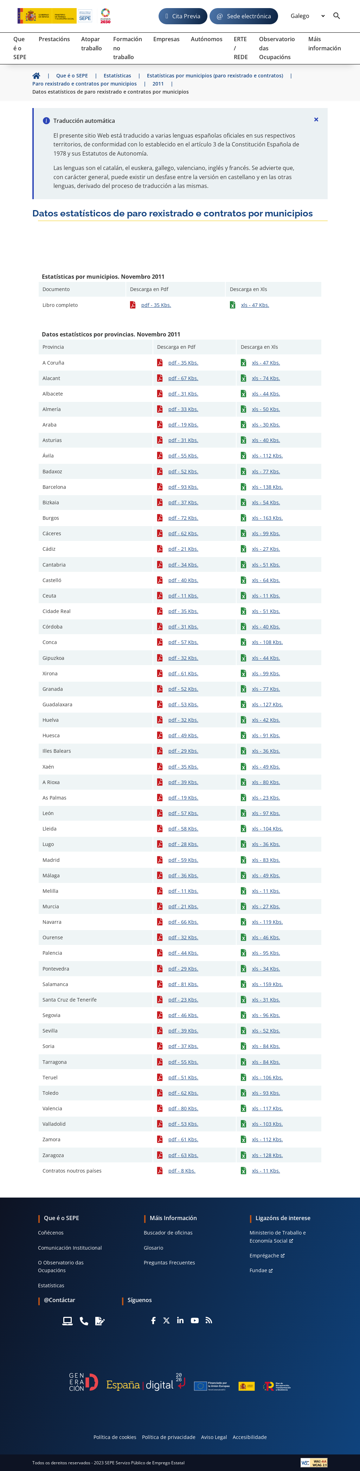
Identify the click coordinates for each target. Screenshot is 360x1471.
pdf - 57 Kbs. (183, 642)
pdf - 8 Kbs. (181, 1170)
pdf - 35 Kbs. (156, 305)
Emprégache (264, 1255)
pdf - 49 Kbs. (183, 735)
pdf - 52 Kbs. (183, 471)
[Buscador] (336, 16)
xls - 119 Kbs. (267, 921)
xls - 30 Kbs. (266, 424)
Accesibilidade (250, 1437)
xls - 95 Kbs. (266, 952)
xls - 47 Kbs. (255, 305)
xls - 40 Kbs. (266, 440)
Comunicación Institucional (70, 1247)
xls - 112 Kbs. (267, 455)
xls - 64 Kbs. (266, 580)
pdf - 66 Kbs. (183, 921)
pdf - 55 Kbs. (183, 455)
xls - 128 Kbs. (267, 1155)
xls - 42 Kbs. (266, 719)
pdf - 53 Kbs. (183, 704)
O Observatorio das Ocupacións (61, 1266)
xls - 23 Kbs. (266, 797)
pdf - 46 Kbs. (183, 1015)
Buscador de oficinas (168, 1232)
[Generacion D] (180, 1382)
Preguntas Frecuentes (169, 1262)
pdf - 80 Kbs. (183, 1108)
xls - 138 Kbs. (267, 487)
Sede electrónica (249, 16)
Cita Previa (186, 16)
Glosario (153, 1247)
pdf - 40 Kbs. (183, 580)
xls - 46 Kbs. (266, 937)
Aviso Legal (214, 1437)
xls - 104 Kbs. (267, 828)
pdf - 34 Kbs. (183, 564)
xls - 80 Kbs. (266, 782)
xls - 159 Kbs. (267, 984)
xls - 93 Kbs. (266, 1093)
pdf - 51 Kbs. (183, 1077)
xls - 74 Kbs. (266, 378)
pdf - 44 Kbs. (183, 952)
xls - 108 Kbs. (267, 642)
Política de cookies (115, 1437)
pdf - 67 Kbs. (183, 378)
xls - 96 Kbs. (266, 1015)
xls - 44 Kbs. (266, 393)
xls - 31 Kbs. (266, 999)
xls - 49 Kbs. (266, 766)
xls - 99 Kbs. (266, 533)
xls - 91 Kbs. (266, 735)
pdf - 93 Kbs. (183, 487)
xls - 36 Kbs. (266, 750)
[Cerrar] (316, 119)
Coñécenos (51, 1232)
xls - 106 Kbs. (267, 1077)
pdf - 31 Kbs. (183, 393)
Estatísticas (51, 1285)
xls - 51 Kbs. (266, 564)
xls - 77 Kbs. (266, 471)
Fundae (258, 1270)
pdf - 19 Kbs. (183, 424)
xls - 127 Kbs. (267, 704)
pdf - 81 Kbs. (183, 984)
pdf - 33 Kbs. (183, 409)
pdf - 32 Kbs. (183, 658)
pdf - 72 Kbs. (183, 517)
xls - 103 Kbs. (267, 1123)
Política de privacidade (168, 1437)
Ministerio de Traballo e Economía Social (278, 1236)
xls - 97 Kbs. (266, 813)
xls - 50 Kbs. (266, 409)
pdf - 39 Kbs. (183, 782)
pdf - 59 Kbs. (183, 860)
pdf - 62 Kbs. (183, 533)
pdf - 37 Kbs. (183, 502)
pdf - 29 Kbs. (183, 750)
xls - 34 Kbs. (266, 968)
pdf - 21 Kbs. (183, 548)
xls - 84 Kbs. (266, 1046)
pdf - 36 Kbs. (183, 875)
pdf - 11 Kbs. (183, 595)
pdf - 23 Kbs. (183, 999)
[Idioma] (307, 16)
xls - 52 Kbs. (266, 1030)
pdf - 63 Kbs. (183, 1155)
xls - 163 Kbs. (267, 517)
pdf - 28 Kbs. (183, 844)
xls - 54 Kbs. (266, 502)
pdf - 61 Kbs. (183, 673)
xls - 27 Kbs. (266, 548)
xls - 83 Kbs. (266, 860)
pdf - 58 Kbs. (183, 828)
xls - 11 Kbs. (266, 595)
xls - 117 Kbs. (267, 1108)
